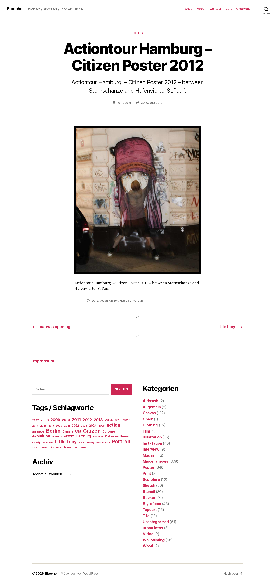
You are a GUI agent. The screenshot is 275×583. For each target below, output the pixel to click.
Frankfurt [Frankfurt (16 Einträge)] (57, 436)
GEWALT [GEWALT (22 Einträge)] (69, 436)
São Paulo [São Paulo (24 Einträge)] (55, 446)
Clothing (150, 425)
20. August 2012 (151, 102)
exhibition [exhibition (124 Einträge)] (41, 435)
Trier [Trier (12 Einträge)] (75, 447)
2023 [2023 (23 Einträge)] (84, 425)
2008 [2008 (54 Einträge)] (45, 419)
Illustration (152, 437)
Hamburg (126, 300)
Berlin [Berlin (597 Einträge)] (53, 430)
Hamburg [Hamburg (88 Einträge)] (83, 436)
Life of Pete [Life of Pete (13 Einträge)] (47, 442)
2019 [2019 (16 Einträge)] (51, 425)
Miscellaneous (155, 461)
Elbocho (14, 9)
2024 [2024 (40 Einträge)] (93, 425)
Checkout (243, 9)
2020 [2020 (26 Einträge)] (59, 425)
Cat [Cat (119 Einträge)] (78, 430)
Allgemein (152, 406)
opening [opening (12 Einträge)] (90, 442)
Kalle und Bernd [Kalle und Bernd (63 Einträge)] (117, 436)
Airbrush (150, 400)
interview (151, 449)
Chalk (148, 419)
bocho (127, 102)
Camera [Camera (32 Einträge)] (68, 431)
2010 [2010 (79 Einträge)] (66, 419)
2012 (95, 300)
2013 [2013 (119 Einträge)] (98, 419)
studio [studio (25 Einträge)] (43, 446)
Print (147, 473)
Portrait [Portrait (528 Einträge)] (121, 441)
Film (146, 431)
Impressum (43, 360)
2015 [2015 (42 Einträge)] (117, 419)
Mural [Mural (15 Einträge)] (81, 442)
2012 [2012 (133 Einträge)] (87, 419)
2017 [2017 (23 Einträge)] (35, 425)
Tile (146, 515)
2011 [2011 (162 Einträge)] (76, 419)
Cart (229, 9)
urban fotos (153, 527)
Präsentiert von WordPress (80, 573)
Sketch (149, 485)
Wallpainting (154, 539)
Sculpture (151, 479)
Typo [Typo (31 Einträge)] (82, 446)
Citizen (113, 300)
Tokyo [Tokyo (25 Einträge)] (67, 446)
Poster (137, 33)
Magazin (150, 455)
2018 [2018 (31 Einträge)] (43, 425)
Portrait (138, 300)
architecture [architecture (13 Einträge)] (38, 431)
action (104, 300)
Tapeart (150, 509)
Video (148, 533)
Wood (148, 545)
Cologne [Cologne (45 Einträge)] (109, 431)
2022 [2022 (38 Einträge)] (75, 425)
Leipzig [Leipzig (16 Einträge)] (36, 442)
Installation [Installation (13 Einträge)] (98, 436)
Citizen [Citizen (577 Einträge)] (92, 430)
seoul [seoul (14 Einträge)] (35, 447)
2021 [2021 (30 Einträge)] (67, 425)
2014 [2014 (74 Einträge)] (109, 419)
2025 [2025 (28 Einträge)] (101, 425)
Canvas (149, 412)
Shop (188, 9)
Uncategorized (156, 521)
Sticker (149, 497)
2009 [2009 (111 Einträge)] (55, 419)
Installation (152, 443)
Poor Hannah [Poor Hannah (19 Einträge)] (103, 442)
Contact (215, 9)
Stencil (149, 491)
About (201, 9)
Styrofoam (152, 503)
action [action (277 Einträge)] (113, 424)
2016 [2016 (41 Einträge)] (126, 419)
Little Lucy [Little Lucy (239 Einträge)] (65, 441)
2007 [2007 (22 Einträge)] (35, 420)
